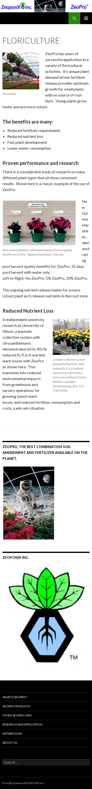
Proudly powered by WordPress (23, 783)
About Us (9, 742)
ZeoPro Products (16, 706)
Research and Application (22, 724)
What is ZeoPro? (14, 697)
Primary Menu (86, 18)
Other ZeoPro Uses (17, 715)
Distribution (12, 733)
